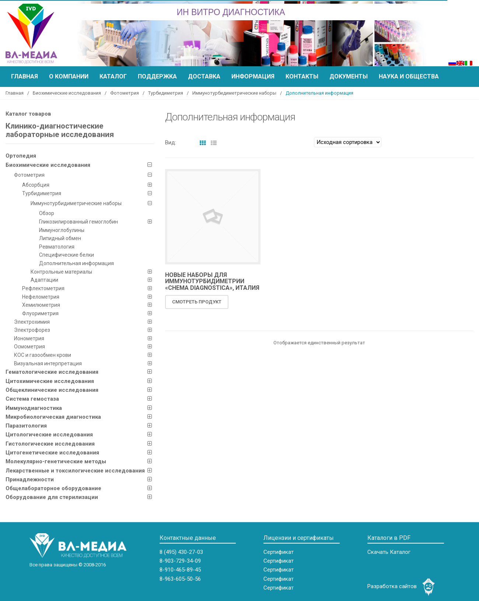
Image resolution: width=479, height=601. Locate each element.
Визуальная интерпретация (48, 363)
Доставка (204, 76)
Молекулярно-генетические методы (56, 461)
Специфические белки (66, 255)
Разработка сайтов (392, 586)
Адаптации (44, 280)
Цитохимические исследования (50, 381)
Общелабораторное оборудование (53, 488)
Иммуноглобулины (61, 230)
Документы (348, 76)
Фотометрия (124, 93)
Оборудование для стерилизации (52, 497)
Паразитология (26, 425)
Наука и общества (409, 76)
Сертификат (278, 552)
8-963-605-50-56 (180, 579)
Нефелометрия (40, 297)
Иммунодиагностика (34, 408)
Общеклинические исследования (52, 390)
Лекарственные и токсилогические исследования (75, 470)
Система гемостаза (32, 399)
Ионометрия (29, 338)
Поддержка (157, 76)
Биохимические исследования (67, 93)
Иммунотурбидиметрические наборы (234, 93)
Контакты (302, 76)
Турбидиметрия (165, 93)
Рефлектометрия (43, 288)
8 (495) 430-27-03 (181, 552)
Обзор (46, 213)
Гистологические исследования (50, 443)
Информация (253, 76)
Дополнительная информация (76, 263)
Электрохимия (32, 322)
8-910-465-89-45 (180, 569)
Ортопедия (21, 155)
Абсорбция (35, 185)
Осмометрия (29, 346)
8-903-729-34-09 (180, 561)
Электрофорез (32, 330)
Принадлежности (30, 479)
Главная (24, 76)
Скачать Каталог (388, 552)
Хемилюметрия (41, 305)
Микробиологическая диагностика (53, 417)
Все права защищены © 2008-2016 (67, 564)
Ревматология (56, 247)
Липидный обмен (60, 238)
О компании (68, 76)
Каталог (113, 76)
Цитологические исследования (49, 434)
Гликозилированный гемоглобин (78, 222)
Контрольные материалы (61, 272)
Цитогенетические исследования (52, 452)
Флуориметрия (40, 313)
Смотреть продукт (196, 302)
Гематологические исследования (52, 372)
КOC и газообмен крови (42, 355)
